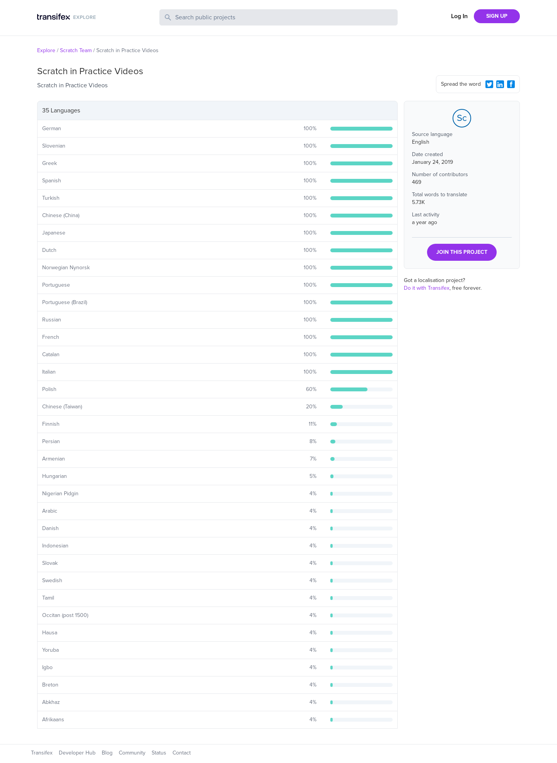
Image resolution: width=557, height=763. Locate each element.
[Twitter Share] (489, 84)
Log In (459, 16)
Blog (107, 752)
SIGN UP (496, 16)
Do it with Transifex (426, 288)
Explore (46, 50)
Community (132, 752)
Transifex (42, 752)
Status (159, 752)
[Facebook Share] (511, 84)
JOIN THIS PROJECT (461, 252)
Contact (182, 752)
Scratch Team (76, 50)
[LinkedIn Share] (500, 84)
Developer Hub (77, 752)
